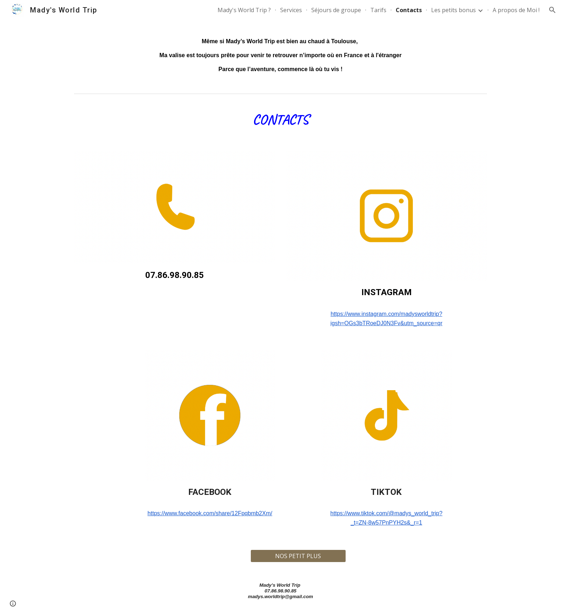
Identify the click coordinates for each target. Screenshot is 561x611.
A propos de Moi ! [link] (516, 10)
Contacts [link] (409, 10)
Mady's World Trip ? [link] (244, 10)
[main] (280, 55)
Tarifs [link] (378, 10)
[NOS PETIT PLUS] (298, 556)
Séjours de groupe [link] (336, 10)
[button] (552, 10)
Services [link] (291, 10)
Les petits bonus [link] (453, 10)
